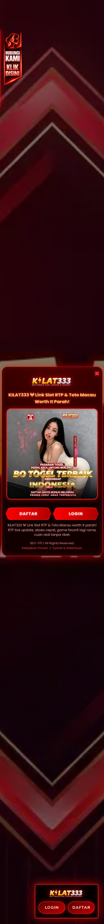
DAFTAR (28, 514)
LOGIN (76, 514)
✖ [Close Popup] (96, 374)
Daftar (81, 907)
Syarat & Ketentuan (67, 548)
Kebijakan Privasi (35, 548)
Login (52, 907)
